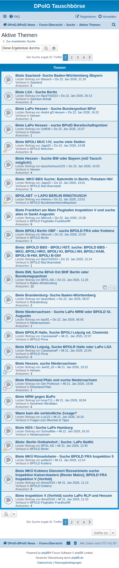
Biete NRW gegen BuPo (35, 397)
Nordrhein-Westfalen (43, 403)
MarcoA (46, 217)
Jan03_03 (47, 367)
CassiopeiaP (49, 336)
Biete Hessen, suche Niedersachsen (46, 363)
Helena (46, 199)
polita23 (46, 460)
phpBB (45, 552)
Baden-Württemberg (43, 283)
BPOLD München (41, 148)
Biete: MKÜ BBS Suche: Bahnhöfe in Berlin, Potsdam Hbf (64, 179)
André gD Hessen (53, 112)
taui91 (45, 319)
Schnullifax (48, 431)
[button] (89, 57)
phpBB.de (77, 557)
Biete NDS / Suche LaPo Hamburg (44, 428)
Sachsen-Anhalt (40, 99)
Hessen (35, 115)
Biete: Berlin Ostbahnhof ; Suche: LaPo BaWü (54, 442)
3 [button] (77, 57)
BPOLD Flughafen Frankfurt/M (50, 221)
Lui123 (45, 416)
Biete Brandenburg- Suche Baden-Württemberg (55, 295)
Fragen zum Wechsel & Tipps (49, 420)
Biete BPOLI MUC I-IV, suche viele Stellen (50, 142)
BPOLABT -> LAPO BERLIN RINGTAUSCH (51, 196)
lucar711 (46, 400)
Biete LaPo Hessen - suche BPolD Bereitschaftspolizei (61, 125)
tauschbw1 (48, 298)
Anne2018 (48, 482)
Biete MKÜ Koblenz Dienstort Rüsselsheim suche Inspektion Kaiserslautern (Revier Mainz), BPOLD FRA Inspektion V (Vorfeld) (61, 475)
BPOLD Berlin (39, 237)
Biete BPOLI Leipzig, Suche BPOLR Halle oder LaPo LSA (63, 347)
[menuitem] (14, 16)
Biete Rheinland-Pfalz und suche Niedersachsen (56, 380)
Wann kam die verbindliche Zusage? (46, 413)
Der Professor (50, 383)
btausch (46, 79)
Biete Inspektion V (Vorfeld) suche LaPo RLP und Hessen (63, 495)
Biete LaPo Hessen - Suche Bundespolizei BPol (55, 109)
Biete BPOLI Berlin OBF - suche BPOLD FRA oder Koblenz (64, 231)
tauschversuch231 (53, 166)
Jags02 (46, 145)
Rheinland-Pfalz (40, 387)
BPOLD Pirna (39, 339)
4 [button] (84, 57)
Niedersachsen (40, 322)
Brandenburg (38, 302)
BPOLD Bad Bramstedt (45, 186)
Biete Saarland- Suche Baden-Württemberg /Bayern (59, 75)
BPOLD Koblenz (41, 463)
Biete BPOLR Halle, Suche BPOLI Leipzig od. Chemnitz (61, 332)
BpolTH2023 (49, 95)
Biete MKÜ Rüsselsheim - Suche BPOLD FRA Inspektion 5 (64, 456)
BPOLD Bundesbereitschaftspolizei (53, 202)
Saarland (36, 82)
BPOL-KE (47, 279)
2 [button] (71, 57)
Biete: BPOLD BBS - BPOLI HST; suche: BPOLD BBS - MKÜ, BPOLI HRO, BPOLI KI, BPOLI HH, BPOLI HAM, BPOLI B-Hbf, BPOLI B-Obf (61, 251)
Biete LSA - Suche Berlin (36, 92)
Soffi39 (45, 129)
